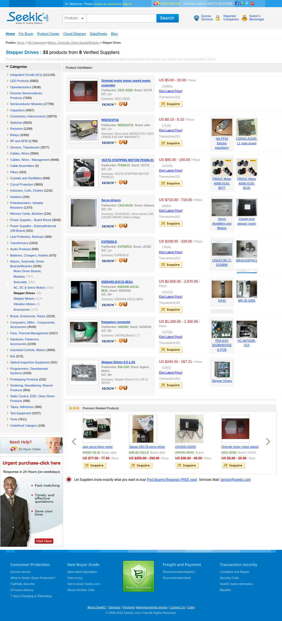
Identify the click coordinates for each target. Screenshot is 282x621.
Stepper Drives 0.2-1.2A (118, 362)
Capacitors (17, 110)
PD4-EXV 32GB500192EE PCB (222, 345)
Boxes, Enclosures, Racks (27, 316)
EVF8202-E (109, 241)
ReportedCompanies (231, 17)
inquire (171, 104)
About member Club (80, 590)
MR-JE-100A (246, 300)
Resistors (16, 128)
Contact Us (177, 607)
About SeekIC (96, 607)
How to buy (75, 577)
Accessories (21, 309)
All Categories (36, 42)
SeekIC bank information (236, 584)
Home (10, 34)
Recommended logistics (179, 571)
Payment (128, 607)
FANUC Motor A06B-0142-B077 (221, 183)
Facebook (237, 3)
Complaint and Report (234, 571)
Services (114, 607)
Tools (13, 419)
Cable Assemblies (22, 165)
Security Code (229, 577)
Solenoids (20, 282)
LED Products (19, 80)
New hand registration (82, 571)
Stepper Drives (222, 380)
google (252, 3)
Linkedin (242, 3)
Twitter (247, 3)
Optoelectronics (20, 87)
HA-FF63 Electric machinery (222, 143)
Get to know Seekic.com (83, 584)
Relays (15, 135)
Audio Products (20, 249)
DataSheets (98, 34)
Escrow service (20, 571)
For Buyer (26, 34)
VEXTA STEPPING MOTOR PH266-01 (127, 160)
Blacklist (225, 590)
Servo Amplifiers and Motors (222, 223)
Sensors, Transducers (25, 147)
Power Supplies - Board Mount (30, 220)
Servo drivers (111, 200)
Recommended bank (177, 577)
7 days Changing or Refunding (30, 596)
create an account (106, 3)
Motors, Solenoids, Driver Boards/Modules (73, 42)
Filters (14, 172)
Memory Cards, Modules (26, 213)
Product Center (48, 34)
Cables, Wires (19, 153)
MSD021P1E (110, 120)
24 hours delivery (22, 590)
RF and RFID (19, 141)
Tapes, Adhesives (22, 407)
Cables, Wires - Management (29, 159)
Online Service (170, 3)
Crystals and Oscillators (26, 178)
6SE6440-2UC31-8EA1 (117, 281)
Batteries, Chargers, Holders (29, 255)
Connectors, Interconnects (27, 116)
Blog (114, 34)
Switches (16, 122)
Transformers (19, 243)
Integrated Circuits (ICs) (26, 74)
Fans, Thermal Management (29, 333)
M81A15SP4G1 (246, 260)
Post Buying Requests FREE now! (172, 480)
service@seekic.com (236, 480)
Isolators (16, 196)
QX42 (222, 300)
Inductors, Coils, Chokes (26, 190)
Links (191, 607)
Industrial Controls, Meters (27, 350)
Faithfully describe (22, 584)
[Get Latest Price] (170, 91)
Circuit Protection (21, 184)
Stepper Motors (23, 298)
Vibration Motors (24, 304)
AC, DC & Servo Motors (29, 287)
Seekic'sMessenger (256, 17)
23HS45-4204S (185, 446)
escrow (110, 105)
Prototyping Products (24, 379)
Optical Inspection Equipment (30, 362)
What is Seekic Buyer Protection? (32, 577)
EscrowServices (207, 17)
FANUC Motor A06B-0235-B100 (246, 183)
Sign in (127, 3)
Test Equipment (20, 413)
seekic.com (27, 16)
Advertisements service (152, 607)
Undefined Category (23, 425)
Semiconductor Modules (26, 104)
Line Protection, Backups (27, 236)
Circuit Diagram (74, 34)
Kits (12, 356)
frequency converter (116, 322)
